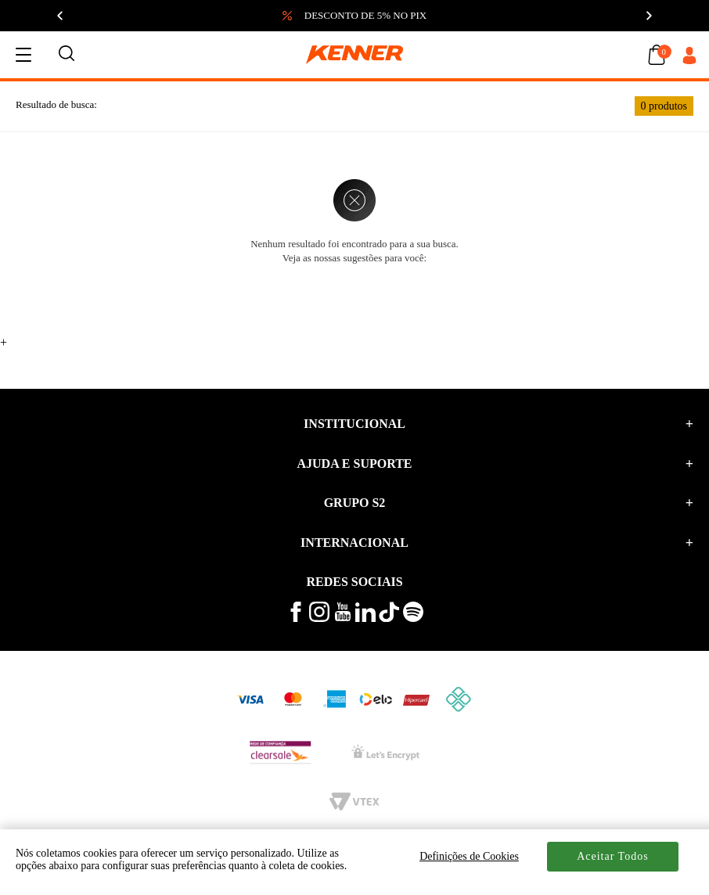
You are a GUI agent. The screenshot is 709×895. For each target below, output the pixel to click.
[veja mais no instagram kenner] (319, 618)
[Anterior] (60, 15)
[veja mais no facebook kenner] (296, 618)
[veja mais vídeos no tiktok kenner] (389, 618)
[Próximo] (648, 15)
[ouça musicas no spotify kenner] (413, 618)
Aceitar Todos (612, 856)
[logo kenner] (354, 54)
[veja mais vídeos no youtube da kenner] (342, 618)
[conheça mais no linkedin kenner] (365, 618)
